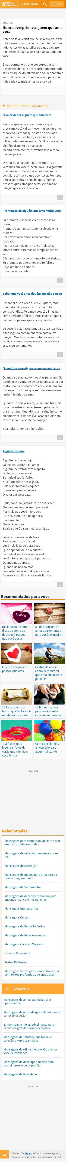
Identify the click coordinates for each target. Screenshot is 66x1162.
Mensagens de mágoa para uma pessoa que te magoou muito (31, 876)
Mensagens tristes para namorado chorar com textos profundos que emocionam (32, 973)
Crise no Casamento (18, 953)
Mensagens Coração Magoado (24, 944)
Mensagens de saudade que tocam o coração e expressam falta (28, 1038)
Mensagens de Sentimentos (23, 887)
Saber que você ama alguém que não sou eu (32, 294)
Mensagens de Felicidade (20, 1074)
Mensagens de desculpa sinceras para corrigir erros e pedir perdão (29, 1063)
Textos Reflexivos (16, 962)
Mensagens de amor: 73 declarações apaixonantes (28, 1001)
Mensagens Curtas (17, 917)
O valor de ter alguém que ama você (27, 115)
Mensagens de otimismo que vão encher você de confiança (30, 1051)
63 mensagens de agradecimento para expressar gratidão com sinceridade (29, 1026)
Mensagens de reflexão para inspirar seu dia (31, 855)
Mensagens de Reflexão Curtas (25, 926)
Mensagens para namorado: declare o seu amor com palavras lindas (32, 842)
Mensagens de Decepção (21, 866)
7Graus (28, 1153)
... (60, 197)
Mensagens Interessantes (21, 908)
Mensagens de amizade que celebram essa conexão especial (32, 1014)
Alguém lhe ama (13, 451)
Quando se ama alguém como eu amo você (31, 368)
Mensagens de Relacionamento (25, 935)
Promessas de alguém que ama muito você (32, 211)
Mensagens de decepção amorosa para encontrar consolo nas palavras (30, 897)
